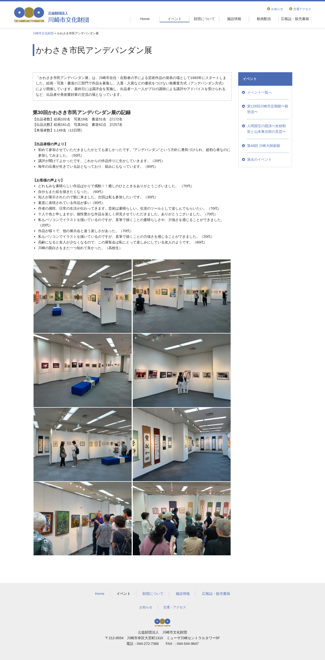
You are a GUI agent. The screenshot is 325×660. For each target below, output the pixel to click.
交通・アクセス (174, 607)
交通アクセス (302, 9)
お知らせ (277, 9)
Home (145, 19)
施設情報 (234, 19)
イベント (175, 19)
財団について (204, 19)
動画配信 (264, 19)
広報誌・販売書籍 (295, 19)
